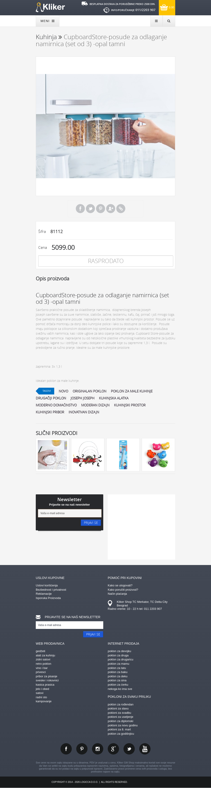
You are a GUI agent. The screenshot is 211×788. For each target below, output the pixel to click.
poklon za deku (117, 676)
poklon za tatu (117, 668)
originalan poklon (89, 391)
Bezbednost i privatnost (51, 589)
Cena (42, 247)
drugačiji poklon (51, 398)
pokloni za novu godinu (123, 725)
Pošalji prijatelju (110, 208)
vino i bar (42, 668)
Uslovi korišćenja (47, 585)
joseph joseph (82, 398)
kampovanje (44, 701)
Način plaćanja (117, 593)
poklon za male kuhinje (132, 391)
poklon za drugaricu (120, 659)
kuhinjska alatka (113, 398)
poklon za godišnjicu (121, 733)
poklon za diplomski (120, 721)
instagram (97, 748)
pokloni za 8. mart (119, 729)
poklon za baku (117, 672)
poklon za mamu (118, 663)
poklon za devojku (119, 651)
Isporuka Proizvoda (48, 598)
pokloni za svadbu (119, 712)
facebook (66, 748)
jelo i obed (42, 689)
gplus (113, 748)
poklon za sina (117, 680)
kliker (50, 7)
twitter (129, 748)
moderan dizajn (95, 405)
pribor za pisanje (46, 676)
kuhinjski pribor (50, 412)
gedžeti (40, 651)
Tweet (90, 208)
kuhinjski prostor (130, 405)
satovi (39, 693)
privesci (41, 672)
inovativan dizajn (84, 412)
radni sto (41, 697)
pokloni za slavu (118, 708)
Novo (63, 391)
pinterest (82, 748)
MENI (47, 21)
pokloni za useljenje (120, 716)
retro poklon (43, 663)
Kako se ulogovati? (120, 585)
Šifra (42, 231)
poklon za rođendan (120, 704)
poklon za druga (118, 655)
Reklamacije (44, 593)
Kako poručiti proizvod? (123, 589)
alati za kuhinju (45, 655)
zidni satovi (43, 659)
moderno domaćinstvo (56, 405)
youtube (144, 748)
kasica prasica (45, 684)
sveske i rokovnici (47, 680)
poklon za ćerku (118, 684)
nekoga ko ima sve (120, 689)
